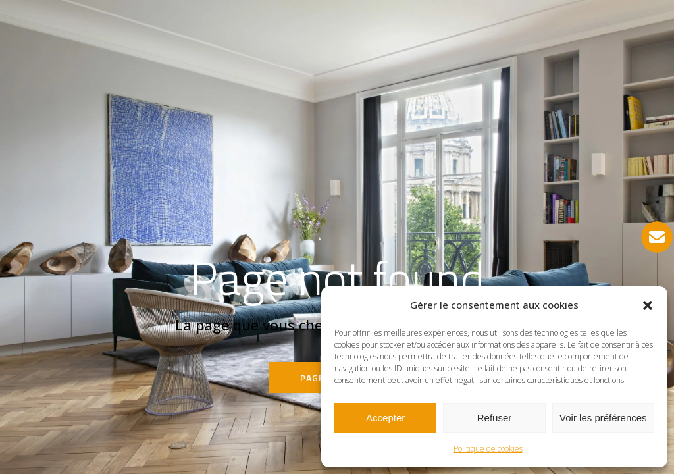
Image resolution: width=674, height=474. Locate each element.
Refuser (494, 417)
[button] (647, 305)
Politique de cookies (488, 448)
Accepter (385, 417)
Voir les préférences (603, 417)
